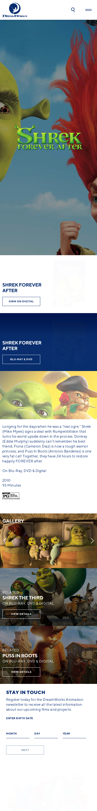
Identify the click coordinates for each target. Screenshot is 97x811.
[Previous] (4, 540)
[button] (73, 10)
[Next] (92, 540)
